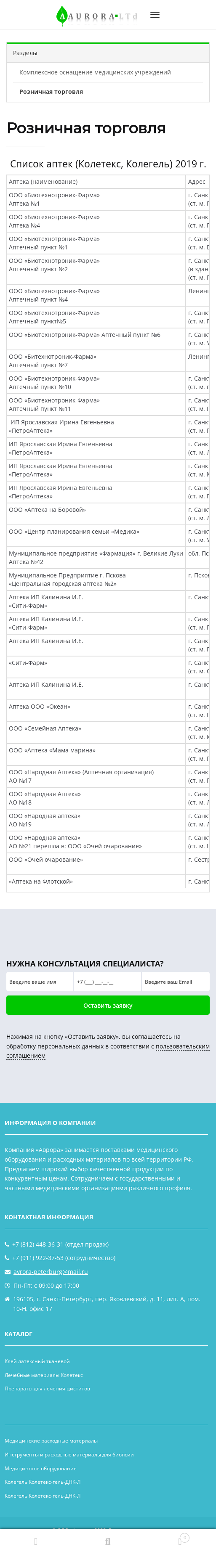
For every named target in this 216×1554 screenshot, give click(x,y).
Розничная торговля (51, 91)
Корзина (166, 1536)
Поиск (108, 1541)
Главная (36, 1541)
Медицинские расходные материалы (51, 1440)
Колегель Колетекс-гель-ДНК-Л (42, 1481)
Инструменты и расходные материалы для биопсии (69, 1454)
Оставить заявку (108, 1005)
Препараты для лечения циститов (47, 1388)
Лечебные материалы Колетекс (44, 1375)
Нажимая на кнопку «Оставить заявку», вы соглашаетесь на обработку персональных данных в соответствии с (108, 1046)
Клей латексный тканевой (37, 1361)
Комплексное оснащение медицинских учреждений (95, 72)
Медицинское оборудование (41, 1468)
